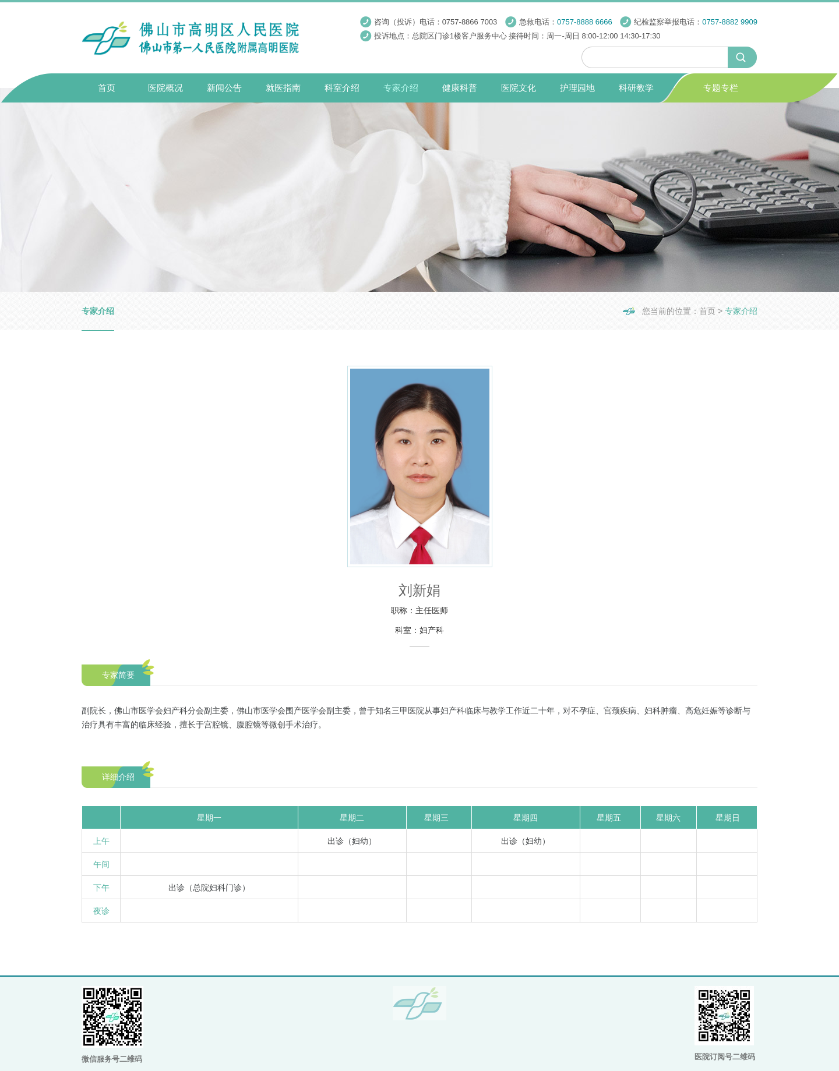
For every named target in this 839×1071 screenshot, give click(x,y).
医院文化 (518, 88)
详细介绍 (118, 777)
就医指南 (283, 88)
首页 (106, 88)
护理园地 (577, 88)
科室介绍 (342, 88)
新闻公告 (224, 88)
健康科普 (459, 88)
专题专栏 (720, 88)
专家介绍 (400, 88)
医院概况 (165, 88)
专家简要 (118, 675)
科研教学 (636, 88)
